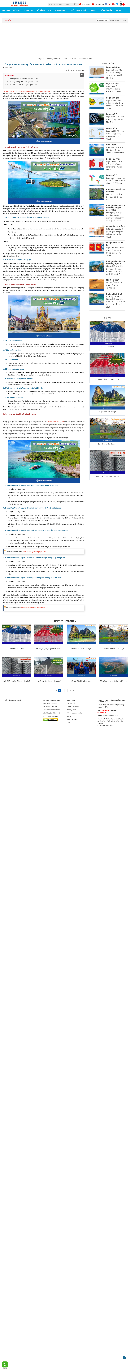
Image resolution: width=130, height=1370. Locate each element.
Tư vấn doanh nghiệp (74, 713)
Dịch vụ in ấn (71, 710)
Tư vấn (69, 723)
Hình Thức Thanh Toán (51, 710)
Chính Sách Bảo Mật (50, 716)
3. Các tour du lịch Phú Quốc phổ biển (22, 84)
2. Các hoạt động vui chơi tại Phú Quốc (22, 81)
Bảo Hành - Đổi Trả (50, 706)
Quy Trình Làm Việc (50, 703)
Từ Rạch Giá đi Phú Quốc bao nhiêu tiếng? (78, 59)
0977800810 (85, 4)
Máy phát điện (72, 719)
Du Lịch (69, 716)
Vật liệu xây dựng (73, 706)
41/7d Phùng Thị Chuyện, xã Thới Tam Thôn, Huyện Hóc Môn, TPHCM (111, 721)
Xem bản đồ (110, 725)
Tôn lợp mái (71, 703)
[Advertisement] (65, 40)
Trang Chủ (40, 59)
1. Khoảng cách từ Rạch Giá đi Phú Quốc (23, 78)
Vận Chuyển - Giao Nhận (52, 713)
